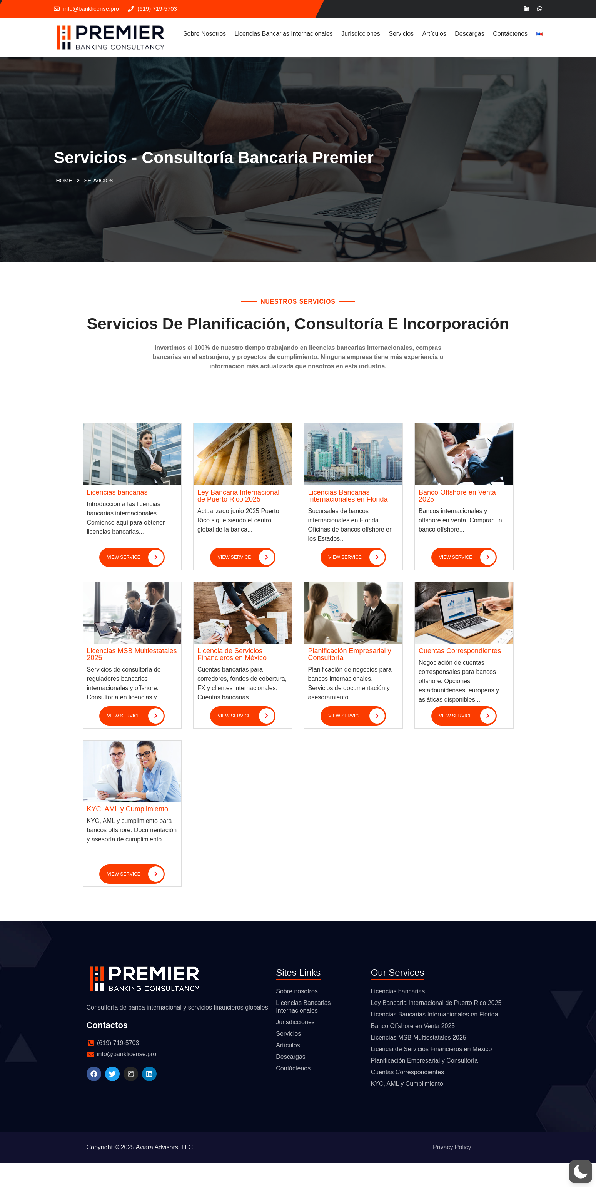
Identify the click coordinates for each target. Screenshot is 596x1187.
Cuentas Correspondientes (460, 675)
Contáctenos (510, 33)
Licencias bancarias (117, 516)
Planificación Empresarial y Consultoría (349, 678)
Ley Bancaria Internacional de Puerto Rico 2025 (238, 519)
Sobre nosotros (204, 33)
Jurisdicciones (360, 33)
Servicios (401, 33)
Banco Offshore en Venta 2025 (457, 519)
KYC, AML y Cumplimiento (127, 833)
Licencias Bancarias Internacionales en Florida (348, 519)
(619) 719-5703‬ (152, 8)
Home (64, 182)
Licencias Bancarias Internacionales (284, 33)
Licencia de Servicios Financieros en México (232, 678)
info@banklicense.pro (86, 8)
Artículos (434, 33)
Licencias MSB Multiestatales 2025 (132, 678)
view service (135, 581)
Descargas (469, 33)
